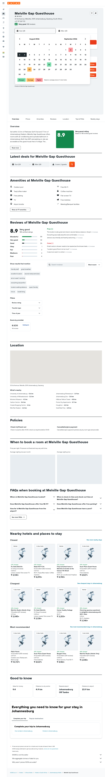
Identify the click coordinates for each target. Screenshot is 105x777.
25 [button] (29, 69)
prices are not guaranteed (51, 749)
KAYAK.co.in (13, 772)
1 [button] (65, 50)
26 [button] (34, 69)
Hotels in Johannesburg (50, 731)
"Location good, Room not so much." (62, 249)
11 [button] (29, 60)
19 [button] (34, 64)
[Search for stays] (3, 14)
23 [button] (20, 69)
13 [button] (39, 60)
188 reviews (31, 24)
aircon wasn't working (18, 278)
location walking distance (19, 287)
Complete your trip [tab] (19, 718)
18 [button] (29, 64)
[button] (3, 3)
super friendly (33, 287)
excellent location (16, 274)
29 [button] (49, 69)
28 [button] (44, 69)
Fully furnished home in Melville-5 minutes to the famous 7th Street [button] (65, 569)
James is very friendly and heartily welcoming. (65, 238)
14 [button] (44, 60)
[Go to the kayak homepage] (13, 3)
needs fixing (21, 292)
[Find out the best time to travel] (3, 37)
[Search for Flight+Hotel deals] (3, 22)
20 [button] (39, 64)
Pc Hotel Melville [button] (16, 567)
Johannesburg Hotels (55, 772)
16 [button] (19, 64)
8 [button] (49, 55)
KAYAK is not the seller (57, 755)
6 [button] (39, 55)
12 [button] (34, 60)
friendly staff (15, 269)
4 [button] (29, 55)
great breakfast (26, 269)
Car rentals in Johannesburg (23, 731)
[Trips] (3, 47)
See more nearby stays (94, 540)
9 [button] (19, 60)
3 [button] (24, 55)
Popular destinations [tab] (36, 718)
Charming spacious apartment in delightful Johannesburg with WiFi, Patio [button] (90, 612)
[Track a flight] (3, 32)
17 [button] (24, 64)
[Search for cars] (3, 18)
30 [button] (20, 74)
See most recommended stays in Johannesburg (86, 627)
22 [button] (49, 64)
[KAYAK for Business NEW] (3, 41)
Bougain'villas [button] (61, 653)
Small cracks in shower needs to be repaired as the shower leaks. (71, 246)
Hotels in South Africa (41, 772)
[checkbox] (20, 326)
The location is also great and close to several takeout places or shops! (72, 232)
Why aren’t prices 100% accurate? (57, 762)
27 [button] (39, 69)
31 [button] (24, 74)
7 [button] (44, 55)
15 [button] (49, 60)
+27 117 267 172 (20, 21)
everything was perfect (18, 283)
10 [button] (24, 60)
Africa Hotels (29, 772)
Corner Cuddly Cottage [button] (64, 610)
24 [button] (24, 69)
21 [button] (44, 64)
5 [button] (34, 55)
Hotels (21, 772)
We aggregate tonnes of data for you (57, 758)
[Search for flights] (3, 9)
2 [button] (19, 55)
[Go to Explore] (3, 28)
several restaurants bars (32, 274)
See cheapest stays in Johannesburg (89, 583)
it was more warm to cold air (59, 252)
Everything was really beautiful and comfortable (65, 235)
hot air (13, 292)
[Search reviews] (68, 264)
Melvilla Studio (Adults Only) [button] (20, 610)
